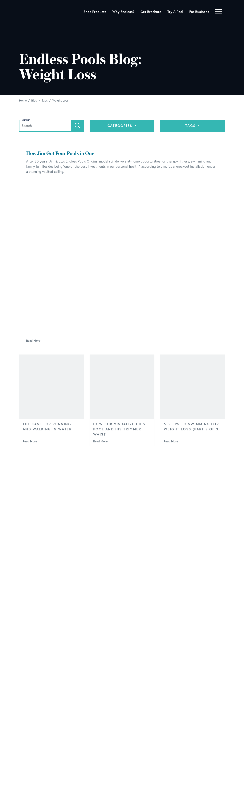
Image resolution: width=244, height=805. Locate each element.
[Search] (77, 126)
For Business (199, 11)
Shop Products (94, 11)
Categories (121, 125)
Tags (191, 125)
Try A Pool (175, 11)
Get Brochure (150, 11)
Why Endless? (123, 11)
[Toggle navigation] (218, 12)
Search (26, 120)
